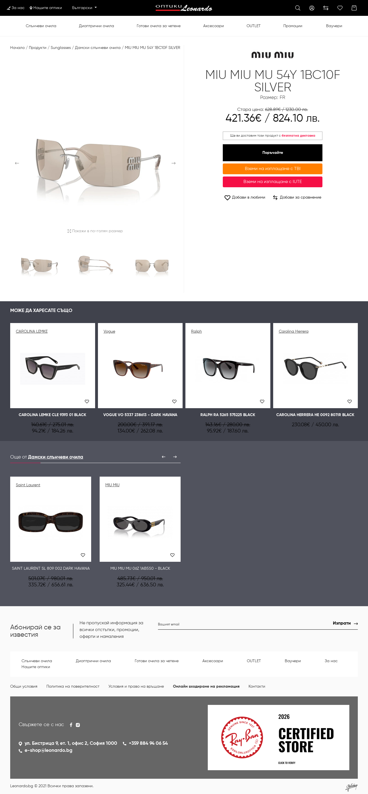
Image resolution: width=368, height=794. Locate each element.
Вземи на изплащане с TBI (273, 169)
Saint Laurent (28, 485)
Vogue (109, 331)
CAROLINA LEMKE (32, 331)
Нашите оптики (46, 8)
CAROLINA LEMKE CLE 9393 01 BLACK (52, 415)
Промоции (292, 26)
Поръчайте (272, 153)
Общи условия (23, 686)
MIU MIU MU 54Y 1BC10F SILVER (152, 48)
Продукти (37, 48)
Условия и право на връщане (136, 686)
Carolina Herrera (294, 331)
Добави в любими (244, 197)
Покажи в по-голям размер (95, 231)
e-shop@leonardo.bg (48, 750)
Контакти (257, 686)
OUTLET (254, 26)
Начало (17, 48)
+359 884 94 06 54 (148, 743)
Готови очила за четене (159, 26)
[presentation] (163, 456)
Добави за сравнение (297, 197)
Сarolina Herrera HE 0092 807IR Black (315, 415)
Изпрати (342, 623)
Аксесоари (213, 26)
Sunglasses (61, 48)
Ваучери (334, 26)
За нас (16, 8)
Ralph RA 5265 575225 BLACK (227, 415)
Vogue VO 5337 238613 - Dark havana (140, 415)
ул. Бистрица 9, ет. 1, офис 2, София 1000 (71, 743)
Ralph (196, 331)
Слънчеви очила (41, 26)
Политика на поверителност (72, 686)
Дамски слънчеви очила (98, 48)
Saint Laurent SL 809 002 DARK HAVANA (51, 569)
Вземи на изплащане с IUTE (272, 182)
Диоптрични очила (96, 26)
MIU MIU (112, 485)
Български (82, 8)
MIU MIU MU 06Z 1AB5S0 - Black (140, 569)
